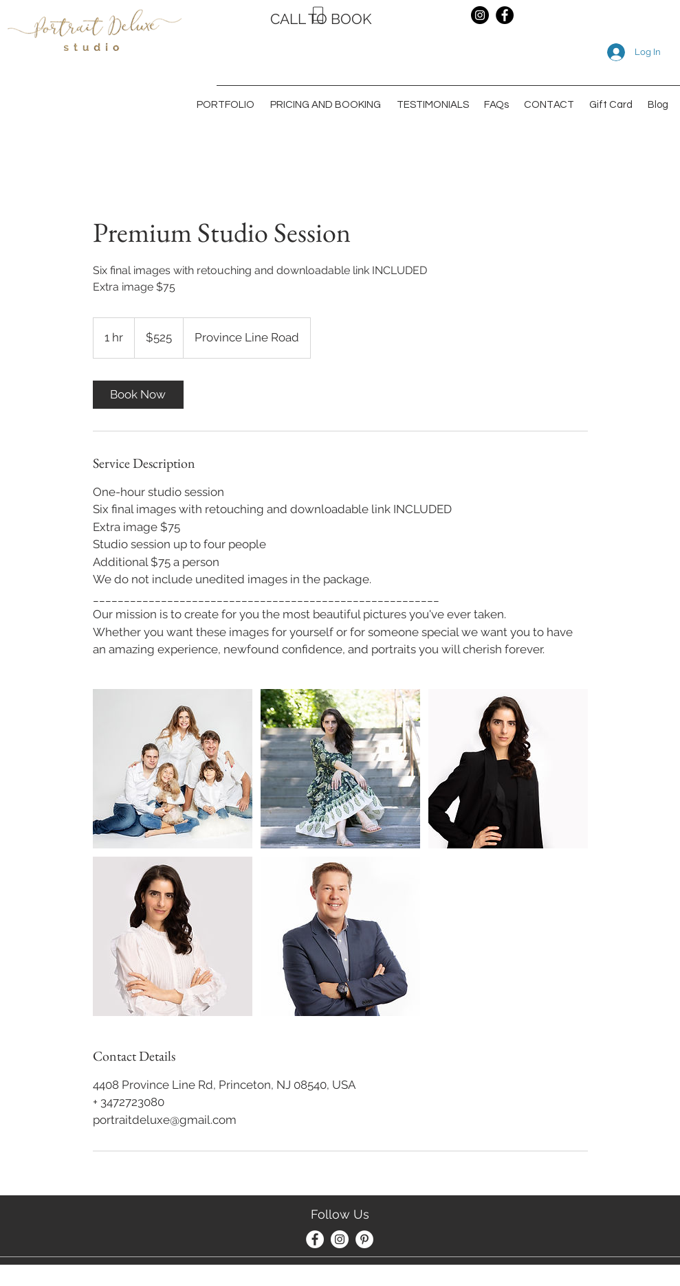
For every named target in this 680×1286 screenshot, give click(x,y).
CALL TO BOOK (321, 18)
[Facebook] (505, 15)
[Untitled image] (172, 768)
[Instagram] (480, 15)
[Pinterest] (364, 1239)
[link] (138, 395)
